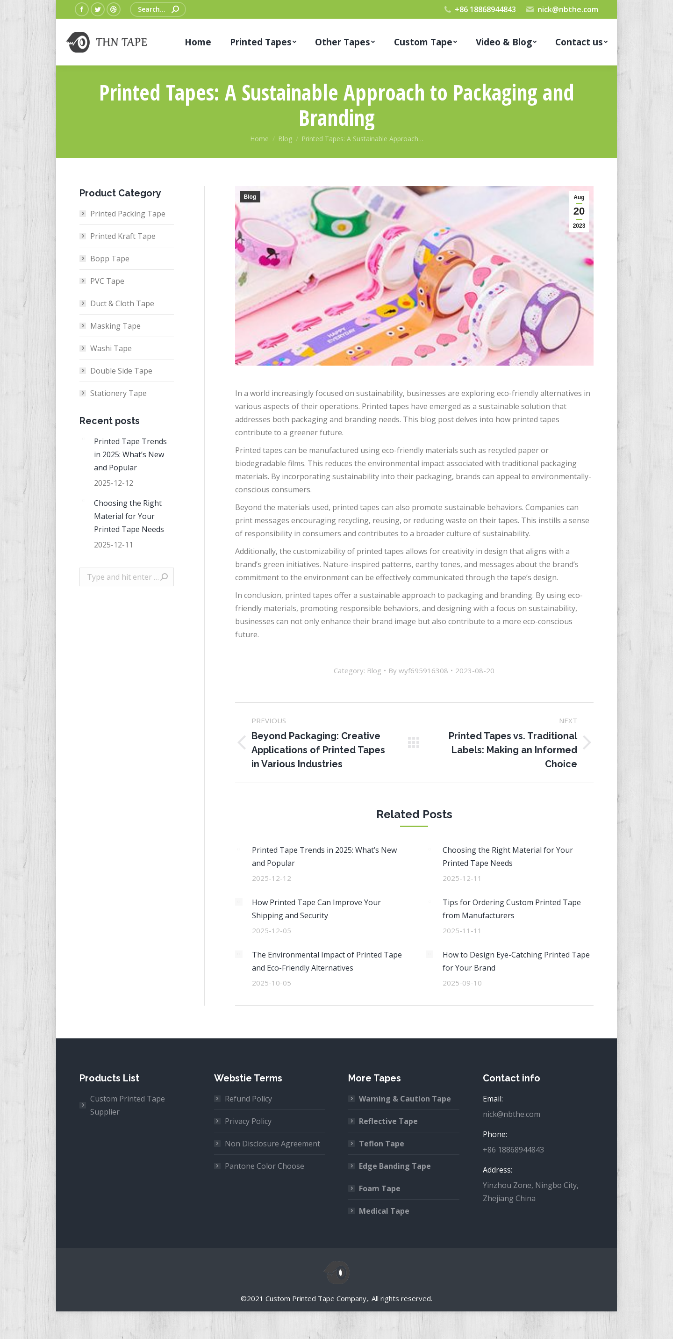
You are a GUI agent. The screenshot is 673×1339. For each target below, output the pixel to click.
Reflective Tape (388, 1121)
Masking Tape (115, 326)
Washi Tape (111, 348)
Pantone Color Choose (264, 1166)
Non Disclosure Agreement (272, 1143)
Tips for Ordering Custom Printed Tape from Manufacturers (512, 909)
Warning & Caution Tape (405, 1099)
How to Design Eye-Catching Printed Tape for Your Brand (516, 961)
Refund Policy (248, 1099)
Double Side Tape (121, 371)
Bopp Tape (109, 258)
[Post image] (239, 849)
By (418, 670)
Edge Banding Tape (395, 1166)
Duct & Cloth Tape (122, 303)
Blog (250, 197)
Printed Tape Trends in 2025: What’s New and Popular (324, 856)
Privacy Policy (248, 1121)
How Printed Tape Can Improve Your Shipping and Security (316, 909)
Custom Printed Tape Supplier (127, 1105)
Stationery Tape (118, 393)
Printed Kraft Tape (123, 236)
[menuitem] (197, 42)
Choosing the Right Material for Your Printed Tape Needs (508, 856)
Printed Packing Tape (127, 214)
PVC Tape (107, 281)
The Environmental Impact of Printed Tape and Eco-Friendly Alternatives (327, 961)
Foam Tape (380, 1188)
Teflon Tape (381, 1143)
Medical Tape (384, 1211)
